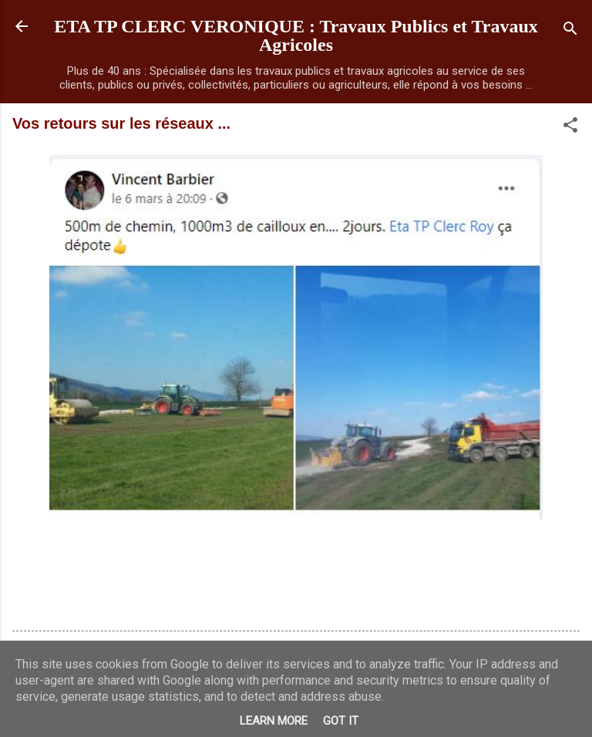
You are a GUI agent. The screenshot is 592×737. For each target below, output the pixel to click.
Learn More (274, 721)
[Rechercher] (570, 31)
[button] (570, 128)
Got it (340, 721)
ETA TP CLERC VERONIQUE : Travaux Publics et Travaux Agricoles (296, 35)
